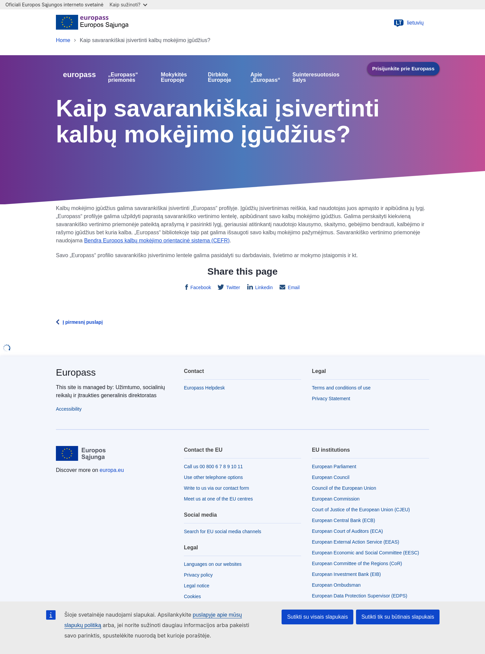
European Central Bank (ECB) (343, 520)
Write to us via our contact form (216, 488)
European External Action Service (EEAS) (355, 542)
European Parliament (334, 466)
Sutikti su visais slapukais (317, 617)
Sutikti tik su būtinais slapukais (397, 617)
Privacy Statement (331, 398)
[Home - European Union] (92, 23)
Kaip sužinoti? (128, 4)
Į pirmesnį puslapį (83, 322)
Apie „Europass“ (265, 77)
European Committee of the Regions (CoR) (357, 563)
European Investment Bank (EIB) (346, 574)
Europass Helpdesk (204, 387)
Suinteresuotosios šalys (316, 77)
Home (63, 40)
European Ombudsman (336, 585)
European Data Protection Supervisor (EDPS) (359, 595)
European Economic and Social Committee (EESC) (365, 552)
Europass (76, 372)
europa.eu (112, 470)
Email (293, 287)
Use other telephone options (213, 477)
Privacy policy (198, 575)
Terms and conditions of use (341, 387)
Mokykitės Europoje (174, 77)
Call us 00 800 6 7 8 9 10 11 (213, 466)
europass (79, 74)
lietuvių (408, 23)
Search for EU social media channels (222, 531)
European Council (330, 477)
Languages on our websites (212, 564)
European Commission (336, 499)
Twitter (232, 287)
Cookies (192, 596)
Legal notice (196, 585)
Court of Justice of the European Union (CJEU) (361, 509)
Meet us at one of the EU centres (218, 499)
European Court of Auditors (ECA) (347, 531)
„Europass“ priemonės (123, 77)
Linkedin (263, 287)
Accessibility (69, 409)
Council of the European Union (344, 488)
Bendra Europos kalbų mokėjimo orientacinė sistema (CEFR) (157, 240)
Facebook (200, 287)
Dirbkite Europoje (219, 77)
